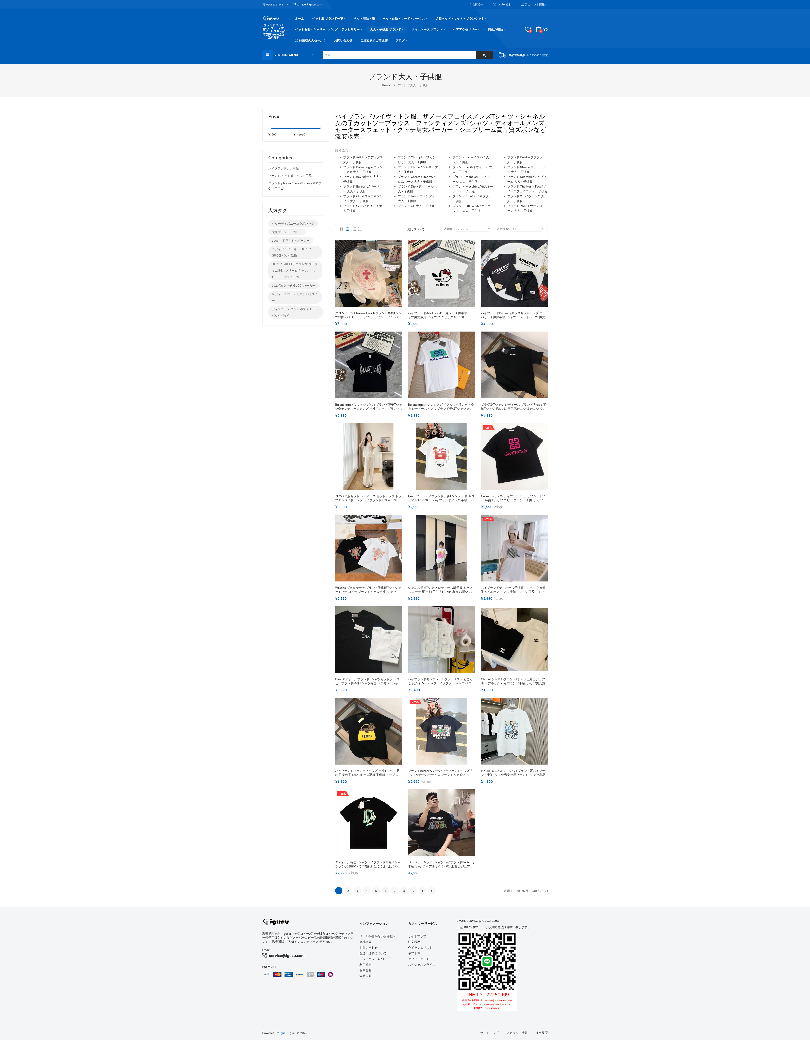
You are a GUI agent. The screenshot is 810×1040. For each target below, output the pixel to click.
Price (273, 116)
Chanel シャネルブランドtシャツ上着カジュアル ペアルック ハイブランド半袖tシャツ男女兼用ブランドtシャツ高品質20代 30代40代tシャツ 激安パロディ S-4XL (514, 681)
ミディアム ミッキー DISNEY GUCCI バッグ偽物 (291, 252)
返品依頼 (365, 976)
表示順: (448, 229)
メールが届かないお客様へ (377, 936)
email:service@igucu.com (478, 921)
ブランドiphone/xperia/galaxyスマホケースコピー (294, 185)
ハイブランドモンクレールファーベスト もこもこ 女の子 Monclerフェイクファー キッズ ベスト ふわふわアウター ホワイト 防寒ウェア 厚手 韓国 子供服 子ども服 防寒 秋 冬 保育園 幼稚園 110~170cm (441, 681)
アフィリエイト (418, 959)
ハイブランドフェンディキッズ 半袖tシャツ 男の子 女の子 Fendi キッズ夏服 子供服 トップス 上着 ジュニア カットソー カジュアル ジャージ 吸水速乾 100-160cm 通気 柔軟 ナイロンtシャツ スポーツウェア (368, 773)
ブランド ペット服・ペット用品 (290, 175)
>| (432, 890)
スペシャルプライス (421, 964)
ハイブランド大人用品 (283, 168)
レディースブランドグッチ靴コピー (294, 297)
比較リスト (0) (414, 229)
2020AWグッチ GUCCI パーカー (293, 285)
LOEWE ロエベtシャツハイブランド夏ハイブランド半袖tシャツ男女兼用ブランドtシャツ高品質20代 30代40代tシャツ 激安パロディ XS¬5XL (513, 773)
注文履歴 (414, 942)
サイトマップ (417, 936)
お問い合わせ (368, 947)
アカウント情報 (517, 1032)
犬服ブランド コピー (287, 232)
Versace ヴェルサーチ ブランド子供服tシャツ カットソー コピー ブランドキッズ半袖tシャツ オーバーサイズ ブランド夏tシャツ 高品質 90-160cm (368, 590)
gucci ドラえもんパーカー (291, 240)
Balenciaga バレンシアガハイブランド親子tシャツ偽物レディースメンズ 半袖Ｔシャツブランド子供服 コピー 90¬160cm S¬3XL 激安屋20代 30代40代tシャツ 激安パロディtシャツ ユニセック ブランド (368, 406)
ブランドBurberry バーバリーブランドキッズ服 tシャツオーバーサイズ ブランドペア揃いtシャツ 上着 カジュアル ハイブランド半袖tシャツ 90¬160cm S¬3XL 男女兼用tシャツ (440, 773)
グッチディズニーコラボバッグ (293, 223)
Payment (269, 967)
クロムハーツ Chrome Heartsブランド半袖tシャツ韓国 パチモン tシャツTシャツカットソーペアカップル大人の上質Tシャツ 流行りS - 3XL (368, 315)
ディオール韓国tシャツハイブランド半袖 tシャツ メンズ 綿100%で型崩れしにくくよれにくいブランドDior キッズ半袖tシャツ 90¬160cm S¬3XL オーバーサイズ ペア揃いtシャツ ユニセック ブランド (368, 864)
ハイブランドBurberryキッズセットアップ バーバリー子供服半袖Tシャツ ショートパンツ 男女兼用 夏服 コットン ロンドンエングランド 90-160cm (513, 315)
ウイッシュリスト (420, 947)
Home (386, 85)
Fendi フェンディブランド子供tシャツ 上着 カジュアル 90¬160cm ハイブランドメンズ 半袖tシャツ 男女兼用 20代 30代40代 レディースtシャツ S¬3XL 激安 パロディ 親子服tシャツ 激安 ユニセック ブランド (441, 498)
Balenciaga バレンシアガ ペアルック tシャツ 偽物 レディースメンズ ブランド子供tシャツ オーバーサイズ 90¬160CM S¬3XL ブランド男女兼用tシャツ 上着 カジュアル (441, 406)
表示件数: (503, 229)
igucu (283, 1032)
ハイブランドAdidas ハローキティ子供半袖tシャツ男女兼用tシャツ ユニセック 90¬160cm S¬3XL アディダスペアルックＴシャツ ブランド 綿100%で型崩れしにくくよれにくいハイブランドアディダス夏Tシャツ (440, 315)
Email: (266, 950)
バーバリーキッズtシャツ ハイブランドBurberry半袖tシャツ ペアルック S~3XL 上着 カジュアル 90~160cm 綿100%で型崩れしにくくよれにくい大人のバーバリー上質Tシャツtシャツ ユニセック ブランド (441, 864)
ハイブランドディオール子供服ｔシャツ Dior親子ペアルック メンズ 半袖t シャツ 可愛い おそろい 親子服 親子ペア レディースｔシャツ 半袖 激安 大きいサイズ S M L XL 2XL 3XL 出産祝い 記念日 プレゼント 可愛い (514, 590)
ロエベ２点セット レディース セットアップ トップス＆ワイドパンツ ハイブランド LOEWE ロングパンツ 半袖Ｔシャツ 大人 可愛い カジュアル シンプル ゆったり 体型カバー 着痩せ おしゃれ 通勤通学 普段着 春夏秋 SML (368, 498)
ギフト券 (414, 953)
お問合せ (365, 970)
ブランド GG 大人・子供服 (416, 206)
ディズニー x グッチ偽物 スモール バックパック (295, 312)
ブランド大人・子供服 (413, 85)
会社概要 (365, 942)
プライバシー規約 (371, 959)
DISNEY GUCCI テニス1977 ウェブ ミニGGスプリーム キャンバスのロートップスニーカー (295, 270)
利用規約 (365, 964)
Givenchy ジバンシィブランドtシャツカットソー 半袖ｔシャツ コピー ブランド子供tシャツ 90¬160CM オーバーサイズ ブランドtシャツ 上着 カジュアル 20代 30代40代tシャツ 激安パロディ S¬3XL (513, 498)
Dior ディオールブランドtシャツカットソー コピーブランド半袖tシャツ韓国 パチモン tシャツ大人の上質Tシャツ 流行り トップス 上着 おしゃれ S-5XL (368, 681)
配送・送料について (373, 953)
